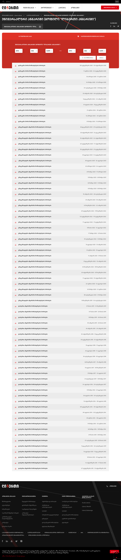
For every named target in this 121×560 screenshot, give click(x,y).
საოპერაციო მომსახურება (70, 501)
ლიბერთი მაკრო (7, 526)
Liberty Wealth (86, 506)
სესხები (44, 511)
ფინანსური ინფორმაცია (29, 505)
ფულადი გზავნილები (48, 526)
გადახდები (65, 522)
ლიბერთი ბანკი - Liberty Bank (12, 15)
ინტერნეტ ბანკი (110, 7)
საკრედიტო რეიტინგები (29, 509)
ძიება (101, 58)
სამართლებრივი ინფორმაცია (12, 532)
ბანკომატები (6, 509)
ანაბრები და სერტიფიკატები (47, 506)
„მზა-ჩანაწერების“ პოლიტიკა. (13, 556)
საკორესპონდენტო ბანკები (10, 513)
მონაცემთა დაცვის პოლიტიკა (39, 535)
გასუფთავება (87, 58)
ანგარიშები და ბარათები (49, 501)
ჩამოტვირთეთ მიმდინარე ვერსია (91, 36)
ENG (117, 1)
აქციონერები (6, 505)
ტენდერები (72, 532)
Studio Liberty (86, 502)
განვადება (45, 518)
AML (82, 532)
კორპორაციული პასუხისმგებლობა (7, 517)
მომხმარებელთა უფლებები (54, 532)
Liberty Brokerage (87, 510)
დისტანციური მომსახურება (50, 522)
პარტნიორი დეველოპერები (50, 515)
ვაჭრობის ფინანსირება (69, 518)
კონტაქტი (111, 486)
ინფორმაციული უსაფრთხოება (98, 532)
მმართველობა (6, 501)
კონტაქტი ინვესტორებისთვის (28, 514)
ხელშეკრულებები (33, 15)
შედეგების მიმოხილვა (28, 501)
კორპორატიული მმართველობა (13, 535)
